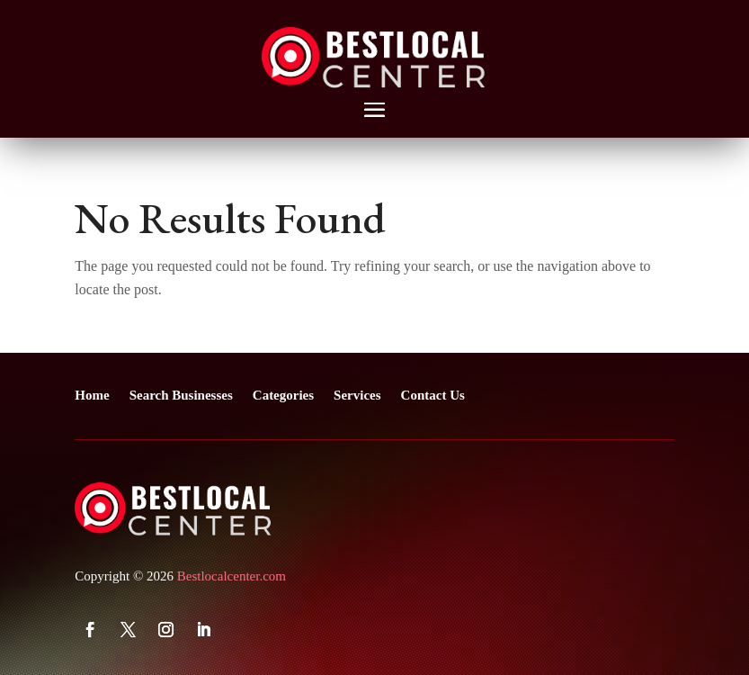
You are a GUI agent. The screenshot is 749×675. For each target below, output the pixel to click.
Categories (283, 395)
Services (357, 395)
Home (92, 395)
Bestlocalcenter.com (231, 576)
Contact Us (433, 395)
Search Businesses (181, 395)
